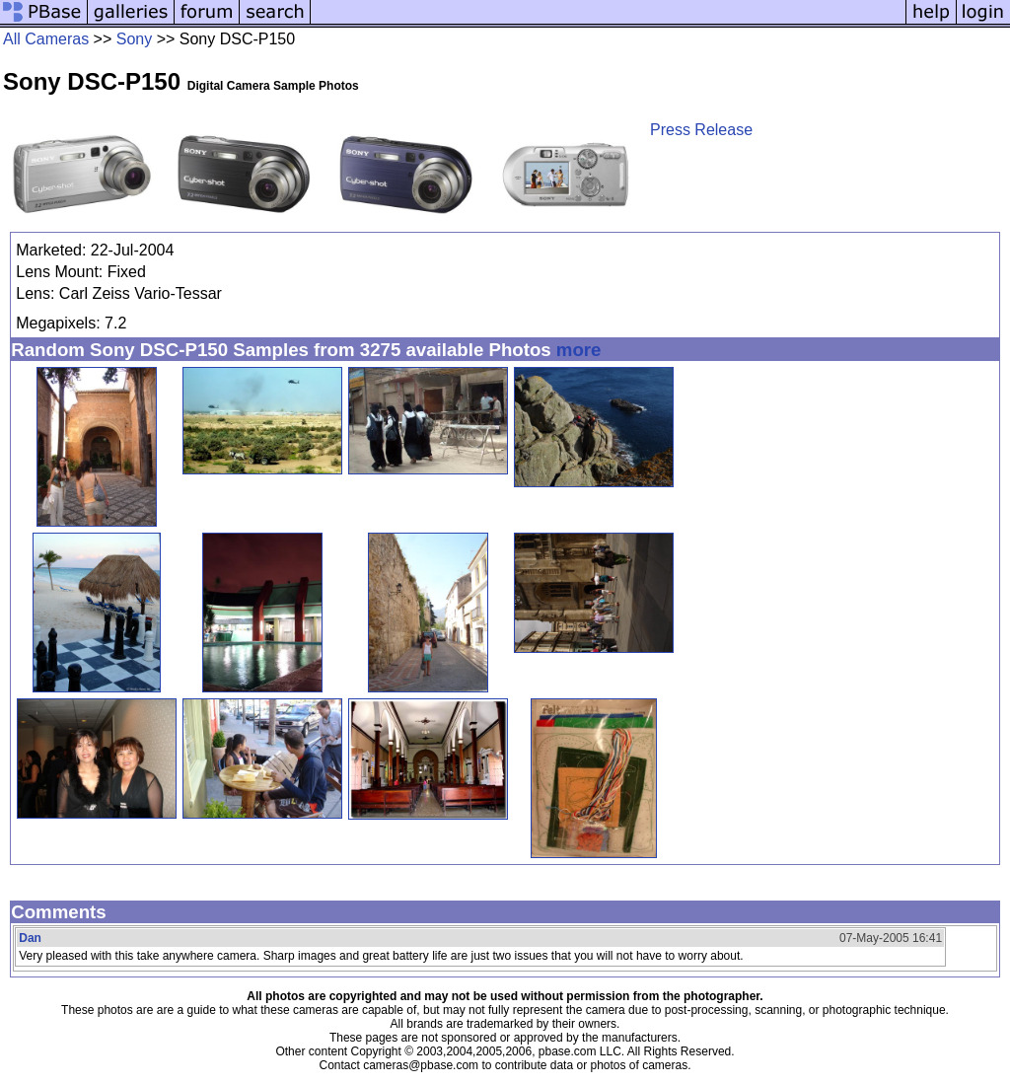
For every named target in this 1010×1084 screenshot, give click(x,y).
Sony (134, 39)
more (579, 349)
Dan (30, 938)
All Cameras (46, 39)
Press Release (701, 129)
